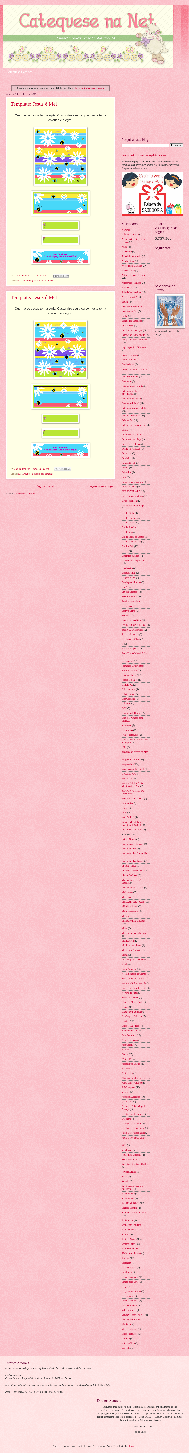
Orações (125, 1021)
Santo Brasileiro (129, 1229)
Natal (124, 964)
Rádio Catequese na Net (133, 1133)
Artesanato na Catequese (133, 275)
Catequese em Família (132, 386)
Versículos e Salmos (131, 1319)
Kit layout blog (25, 280)
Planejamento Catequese (133, 1078)
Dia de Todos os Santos (133, 536)
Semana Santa (128, 1244)
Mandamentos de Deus (132, 887)
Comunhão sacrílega (131, 439)
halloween (127, 725)
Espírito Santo (128, 610)
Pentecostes (127, 1073)
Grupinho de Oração (131, 713)
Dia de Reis (127, 532)
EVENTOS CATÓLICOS (134, 625)
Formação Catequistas (132, 665)
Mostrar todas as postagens (89, 87)
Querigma (126, 1118)
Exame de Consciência (132, 629)
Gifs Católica (128, 694)
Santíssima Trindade (131, 1225)
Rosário (125, 1181)
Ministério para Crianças (133, 920)
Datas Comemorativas (132, 496)
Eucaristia (126, 615)
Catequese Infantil (130, 403)
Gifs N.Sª (126, 703)
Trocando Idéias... (130, 1305)
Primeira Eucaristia (131, 1097)
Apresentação (128, 270)
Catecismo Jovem (130, 376)
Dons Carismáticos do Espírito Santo (144, 155)
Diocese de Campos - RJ (133, 560)
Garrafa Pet (127, 684)
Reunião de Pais (129, 1159)
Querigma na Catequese (133, 1128)
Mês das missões (130, 906)
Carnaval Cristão (130, 355)
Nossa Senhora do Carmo (134, 973)
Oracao (125, 1007)
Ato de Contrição (130, 297)
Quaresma (126, 1101)
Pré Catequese (128, 1087)
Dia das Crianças (130, 518)
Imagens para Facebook (133, 769)
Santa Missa (127, 1220)
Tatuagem (126, 1263)
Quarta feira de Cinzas (132, 1114)
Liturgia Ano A (129, 865)
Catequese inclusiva (131, 398)
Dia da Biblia (128, 513)
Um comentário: (41, 469)
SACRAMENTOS (130, 1203)
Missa (124, 928)
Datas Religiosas (130, 500)
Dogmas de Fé (128, 577)
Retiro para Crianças (131, 1154)
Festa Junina (128, 661)
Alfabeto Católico (130, 234)
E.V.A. (125, 587)
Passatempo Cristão (131, 1063)
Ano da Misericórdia (131, 256)
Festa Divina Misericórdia (134, 653)
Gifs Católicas (128, 699)
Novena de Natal (130, 992)
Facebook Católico (131, 639)
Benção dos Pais (129, 311)
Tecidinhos (127, 1272)
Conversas (127, 453)
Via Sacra (126, 1324)
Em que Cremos (129, 591)
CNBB (125, 429)
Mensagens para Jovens (133, 901)
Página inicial (45, 486)
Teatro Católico (129, 1267)
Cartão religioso (129, 359)
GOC (124, 708)
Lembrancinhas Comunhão (134, 853)
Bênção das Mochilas (132, 306)
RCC (124, 1145)
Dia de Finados (129, 527)
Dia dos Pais (128, 546)
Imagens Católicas (130, 759)
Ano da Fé (127, 251)
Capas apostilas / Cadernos (134, 347)
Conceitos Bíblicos (131, 444)
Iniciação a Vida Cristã (132, 798)
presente (126, 1092)
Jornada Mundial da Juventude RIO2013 (131, 823)
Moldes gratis (128, 940)
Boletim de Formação (132, 330)
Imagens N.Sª (128, 764)
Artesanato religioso (131, 283)
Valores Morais (129, 1310)
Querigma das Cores (131, 1123)
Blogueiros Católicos (132, 321)
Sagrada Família (129, 1208)
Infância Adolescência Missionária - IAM (132, 784)
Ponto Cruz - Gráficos (132, 1082)
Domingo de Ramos (131, 582)
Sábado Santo (128, 1193)
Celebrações (127, 420)
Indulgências (128, 778)
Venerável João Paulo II (133, 1315)
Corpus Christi (129, 463)
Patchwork (127, 1068)
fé (123, 644)
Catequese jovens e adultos (134, 408)
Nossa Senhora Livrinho (133, 978)
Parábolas (126, 1049)
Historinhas (127, 730)
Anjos (124, 247)
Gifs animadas (128, 689)
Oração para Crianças (132, 1016)
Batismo (126, 302)
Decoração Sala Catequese (134, 505)
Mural (125, 955)
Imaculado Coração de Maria (136, 752)
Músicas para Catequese (133, 959)
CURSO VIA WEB (131, 491)
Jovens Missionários (131, 829)
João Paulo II (128, 817)
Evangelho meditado (131, 620)
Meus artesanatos (130, 911)
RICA (124, 1176)
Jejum (124, 808)
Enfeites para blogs (131, 601)
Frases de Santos (130, 680)
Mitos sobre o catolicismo (134, 933)
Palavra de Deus (129, 1030)
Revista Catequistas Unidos (135, 1164)
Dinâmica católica (130, 555)
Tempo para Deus (130, 1282)
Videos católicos (129, 1329)
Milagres (126, 916)
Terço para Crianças (131, 1291)
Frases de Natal (129, 675)
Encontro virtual (129, 596)
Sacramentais (128, 1198)
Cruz (124, 477)
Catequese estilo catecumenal (129, 392)
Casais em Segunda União (134, 369)
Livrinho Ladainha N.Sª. (133, 870)
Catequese (127, 381)
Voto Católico (128, 1343)
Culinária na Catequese (133, 482)
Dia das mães (128, 522)
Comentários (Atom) (25, 493)
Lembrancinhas (129, 848)
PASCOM (126, 1059)
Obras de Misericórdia (132, 1002)
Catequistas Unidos (131, 415)
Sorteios (125, 1258)
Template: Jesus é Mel (34, 104)
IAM (124, 747)
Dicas (124, 551)
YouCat (125, 1348)
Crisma (125, 467)
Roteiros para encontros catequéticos (133, 1187)
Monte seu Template (44, 280)
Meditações (127, 892)
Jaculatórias (127, 803)
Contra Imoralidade (131, 448)
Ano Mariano (128, 261)
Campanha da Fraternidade (134, 339)
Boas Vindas (128, 325)
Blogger (131, 1446)
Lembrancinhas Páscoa (133, 861)
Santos (125, 1234)
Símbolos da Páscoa (131, 1253)
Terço (124, 1286)
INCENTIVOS (129, 774)
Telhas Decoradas (130, 1277)
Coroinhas (127, 458)
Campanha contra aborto (133, 335)
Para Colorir (127, 1045)
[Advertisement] (152, 108)
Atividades (127, 287)
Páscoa (125, 1054)
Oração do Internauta (132, 1011)
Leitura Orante (129, 839)
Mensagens (127, 897)
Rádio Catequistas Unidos (134, 1137)
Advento (126, 230)
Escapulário (127, 606)
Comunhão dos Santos (132, 434)
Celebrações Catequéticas (134, 425)
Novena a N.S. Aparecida (134, 983)
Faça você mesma (130, 634)
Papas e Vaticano (130, 1040)
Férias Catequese (130, 648)
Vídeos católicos (130, 1334)
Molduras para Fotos (131, 945)
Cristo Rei (126, 472)
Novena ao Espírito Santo (134, 988)
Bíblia (125, 316)
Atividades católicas (131, 292)
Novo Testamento (130, 997)
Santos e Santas (129, 1239)
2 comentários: (40, 275)
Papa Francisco (129, 1035)
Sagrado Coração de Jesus (134, 1212)
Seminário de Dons (131, 1248)
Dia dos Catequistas (131, 541)
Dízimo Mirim (128, 573)
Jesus (124, 812)
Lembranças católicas (132, 844)
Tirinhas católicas (130, 1300)
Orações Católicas (130, 1026)
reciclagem (127, 1150)
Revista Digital (129, 1172)
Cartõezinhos (128, 364)
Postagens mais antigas (99, 486)
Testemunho (127, 1296)
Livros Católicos (130, 875)
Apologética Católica (132, 266)
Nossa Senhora (129, 969)
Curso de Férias (129, 486)
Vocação (126, 1338)
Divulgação (127, 568)
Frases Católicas (129, 670)
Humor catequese (130, 735)
